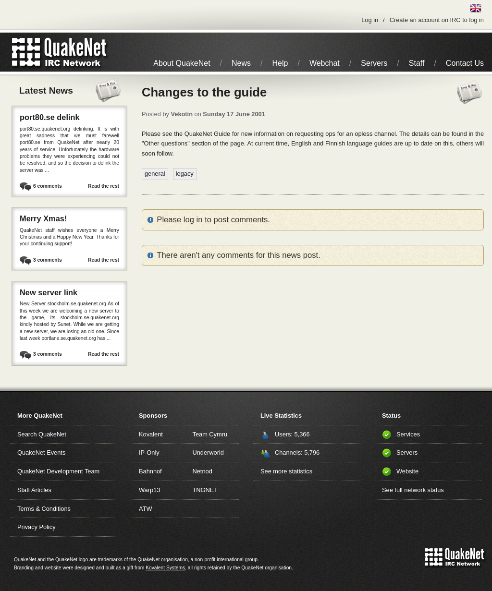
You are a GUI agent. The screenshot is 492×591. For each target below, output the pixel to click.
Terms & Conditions (44, 508)
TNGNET (205, 490)
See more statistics (286, 471)
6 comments (47, 186)
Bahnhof (150, 471)
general (155, 173)
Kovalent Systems (165, 567)
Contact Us (465, 63)
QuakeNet (26, 52)
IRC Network (76, 52)
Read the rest (103, 186)
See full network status (413, 490)
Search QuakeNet (41, 434)
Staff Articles (34, 490)
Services (408, 434)
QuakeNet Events (41, 452)
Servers (374, 63)
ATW (145, 508)
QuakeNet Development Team (58, 471)
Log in (369, 20)
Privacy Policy (36, 527)
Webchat (324, 63)
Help (280, 63)
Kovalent (151, 434)
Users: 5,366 (292, 434)
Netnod (202, 471)
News (241, 63)
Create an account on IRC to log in (437, 20)
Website (407, 471)
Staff (417, 63)
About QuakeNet (181, 63)
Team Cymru (210, 434)
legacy (185, 173)
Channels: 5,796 (297, 452)
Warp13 (149, 490)
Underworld (208, 452)
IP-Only (149, 452)
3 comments (47, 260)
